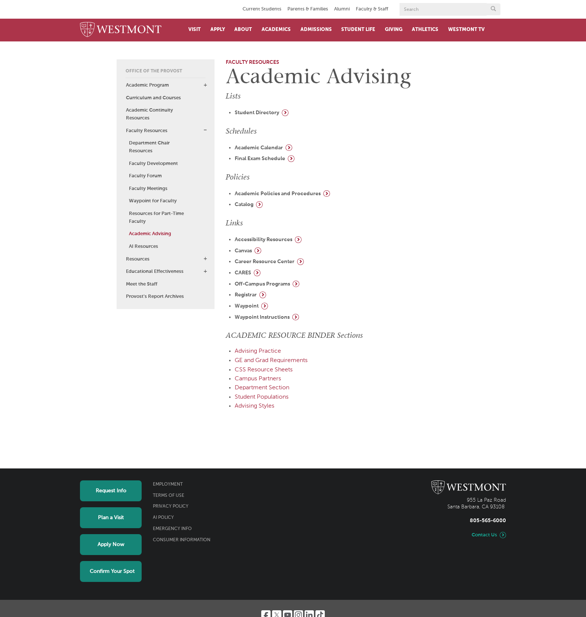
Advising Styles (254, 406)
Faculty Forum (145, 176)
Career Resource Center (264, 261)
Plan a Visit (111, 517)
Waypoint (247, 306)
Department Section (262, 388)
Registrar (246, 294)
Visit (194, 29)
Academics (276, 29)
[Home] (120, 30)
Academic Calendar (259, 147)
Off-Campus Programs (262, 284)
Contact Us (484, 535)
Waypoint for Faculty (153, 201)
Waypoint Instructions (262, 317)
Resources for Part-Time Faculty (156, 217)
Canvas (243, 250)
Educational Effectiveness (154, 271)
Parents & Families (307, 9)
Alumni (342, 9)
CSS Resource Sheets (264, 370)
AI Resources (143, 246)
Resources (137, 259)
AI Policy (163, 517)
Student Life (358, 29)
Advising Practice (258, 351)
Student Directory (257, 112)
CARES (243, 272)
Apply (217, 29)
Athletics (425, 29)
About (243, 29)
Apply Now (111, 544)
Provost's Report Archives (155, 296)
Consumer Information (181, 540)
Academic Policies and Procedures (278, 193)
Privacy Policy (170, 506)
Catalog (244, 204)
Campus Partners (258, 379)
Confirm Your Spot (112, 571)
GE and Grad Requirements (271, 361)
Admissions (316, 29)
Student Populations (262, 397)
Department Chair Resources (149, 147)
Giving (394, 29)
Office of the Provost (154, 71)
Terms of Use (168, 495)
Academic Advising (150, 233)
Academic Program (147, 85)
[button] (205, 85)
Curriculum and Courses (153, 98)
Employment (168, 484)
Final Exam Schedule (260, 158)
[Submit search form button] (493, 9)
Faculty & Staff (372, 9)
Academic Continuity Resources (149, 114)
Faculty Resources (146, 130)
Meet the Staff (141, 284)
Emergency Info (172, 529)
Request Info (111, 490)
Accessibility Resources (263, 239)
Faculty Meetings (148, 188)
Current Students (262, 9)
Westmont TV (466, 29)
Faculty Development (153, 163)
